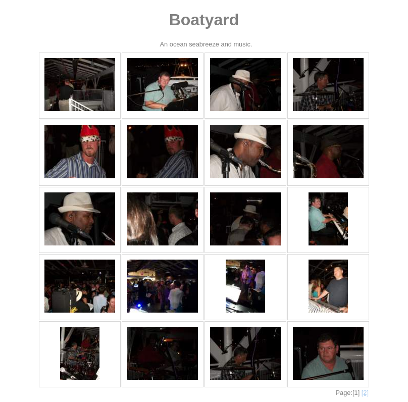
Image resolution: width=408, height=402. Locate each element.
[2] (365, 392)
